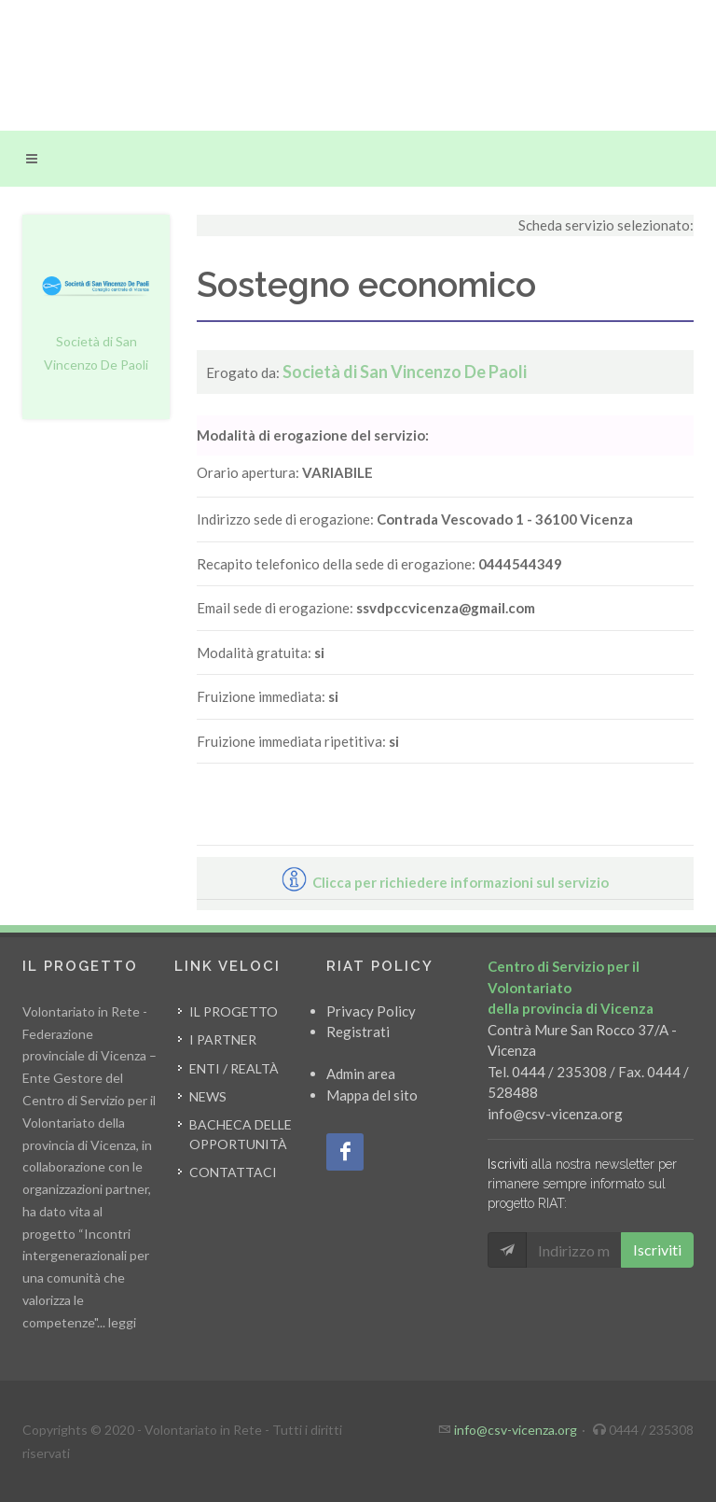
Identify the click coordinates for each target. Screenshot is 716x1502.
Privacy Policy (371, 1011)
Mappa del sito (372, 1095)
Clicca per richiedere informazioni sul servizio (445, 882)
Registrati (358, 1031)
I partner (222, 1039)
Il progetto (233, 1011)
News (208, 1096)
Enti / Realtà (234, 1068)
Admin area (360, 1073)
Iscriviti (657, 1249)
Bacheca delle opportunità (240, 1134)
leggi (122, 1322)
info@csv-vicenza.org (555, 1113)
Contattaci (233, 1172)
